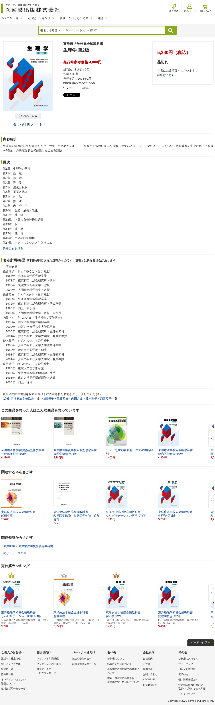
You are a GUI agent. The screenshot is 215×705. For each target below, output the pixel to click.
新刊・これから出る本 (74, 18)
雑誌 (100, 18)
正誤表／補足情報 (11, 658)
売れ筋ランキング (39, 18)
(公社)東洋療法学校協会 (18, 398)
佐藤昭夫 (62, 398)
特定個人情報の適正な (195, 687)
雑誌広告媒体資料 (82, 658)
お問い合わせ (150, 674)
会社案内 (148, 658)
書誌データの (53, 671)
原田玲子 (106, 398)
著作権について (115, 658)
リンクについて (186, 694)
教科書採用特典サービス (14, 688)
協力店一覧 (7, 674)
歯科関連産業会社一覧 (84, 664)
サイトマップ (185, 664)
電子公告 (183, 674)
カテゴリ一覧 (9, 18)
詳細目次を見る (13, 248)
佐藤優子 (48, 398)
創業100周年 (150, 684)
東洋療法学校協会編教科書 (35, 546)
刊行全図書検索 (186, 669)
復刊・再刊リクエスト (27, 124)
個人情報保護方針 (188, 679)
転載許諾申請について (119, 664)
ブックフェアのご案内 (49, 664)
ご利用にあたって (188, 658)
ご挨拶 (146, 664)
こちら (170, 75)
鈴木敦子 (91, 398)
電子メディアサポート (13, 664)
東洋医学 (9, 546)
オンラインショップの (17, 681)
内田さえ (77, 398)
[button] (211, 438)
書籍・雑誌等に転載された (124, 680)
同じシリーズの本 (14, 553)
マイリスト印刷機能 (48, 658)
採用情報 (148, 669)
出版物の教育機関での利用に (124, 671)
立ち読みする (26, 115)
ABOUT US (149, 679)
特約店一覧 (7, 669)
